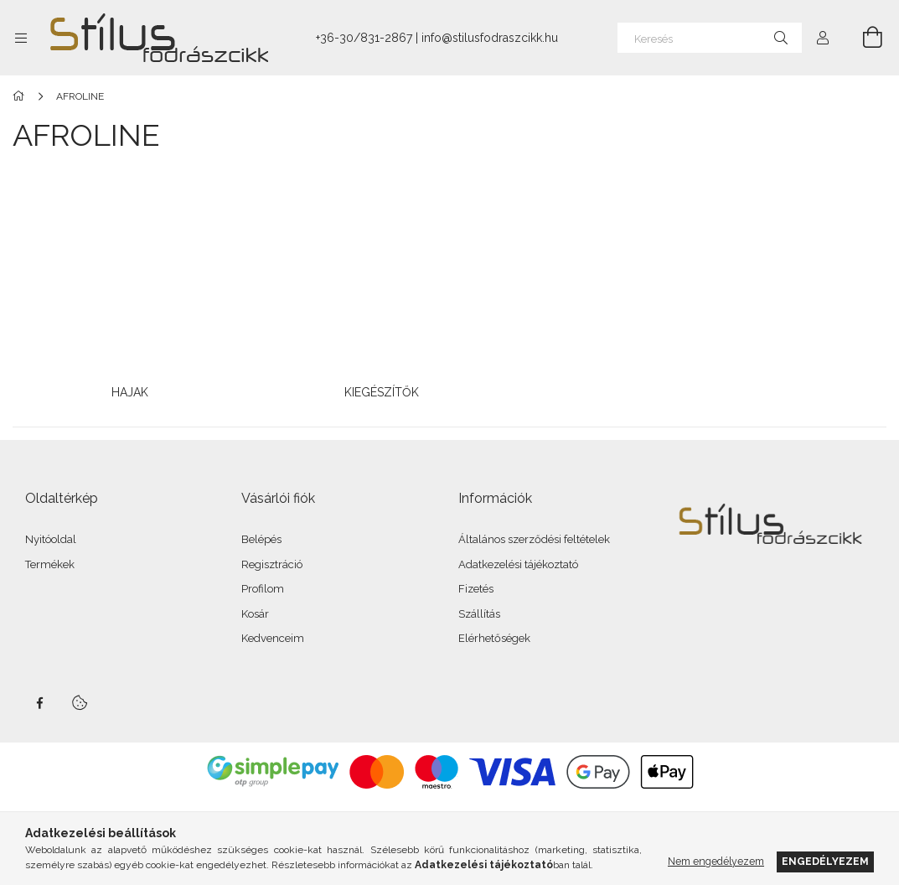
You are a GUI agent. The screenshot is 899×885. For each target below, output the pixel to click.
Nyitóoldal (50, 539)
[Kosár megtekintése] (863, 38)
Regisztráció (271, 564)
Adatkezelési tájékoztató (518, 564)
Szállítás (479, 614)
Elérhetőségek (494, 638)
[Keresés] (709, 38)
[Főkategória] (21, 96)
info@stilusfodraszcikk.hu (489, 37)
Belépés (261, 539)
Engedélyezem (825, 861)
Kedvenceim (272, 638)
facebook (39, 703)
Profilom (262, 588)
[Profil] (823, 38)
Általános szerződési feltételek (534, 539)
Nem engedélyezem (716, 861)
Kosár (255, 614)
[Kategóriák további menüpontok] (21, 38)
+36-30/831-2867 (364, 37)
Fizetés (475, 588)
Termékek (50, 564)
